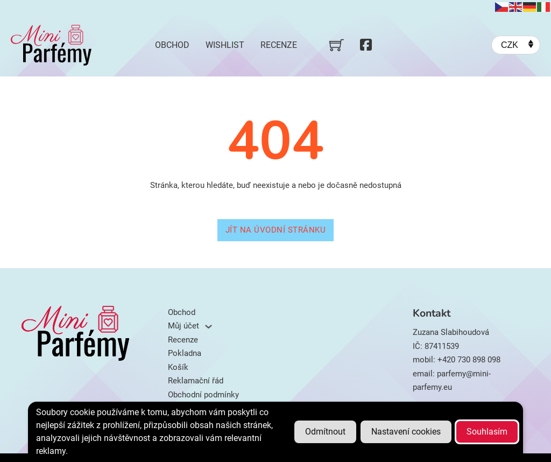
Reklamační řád (195, 381)
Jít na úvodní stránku (275, 230)
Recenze (278, 45)
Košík (178, 367)
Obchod (172, 45)
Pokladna (184, 353)
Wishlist (225, 45)
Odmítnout (325, 431)
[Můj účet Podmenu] (208, 327)
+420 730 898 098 (468, 360)
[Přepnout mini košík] (336, 45)
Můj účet (183, 326)
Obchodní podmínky (203, 395)
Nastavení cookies (406, 431)
